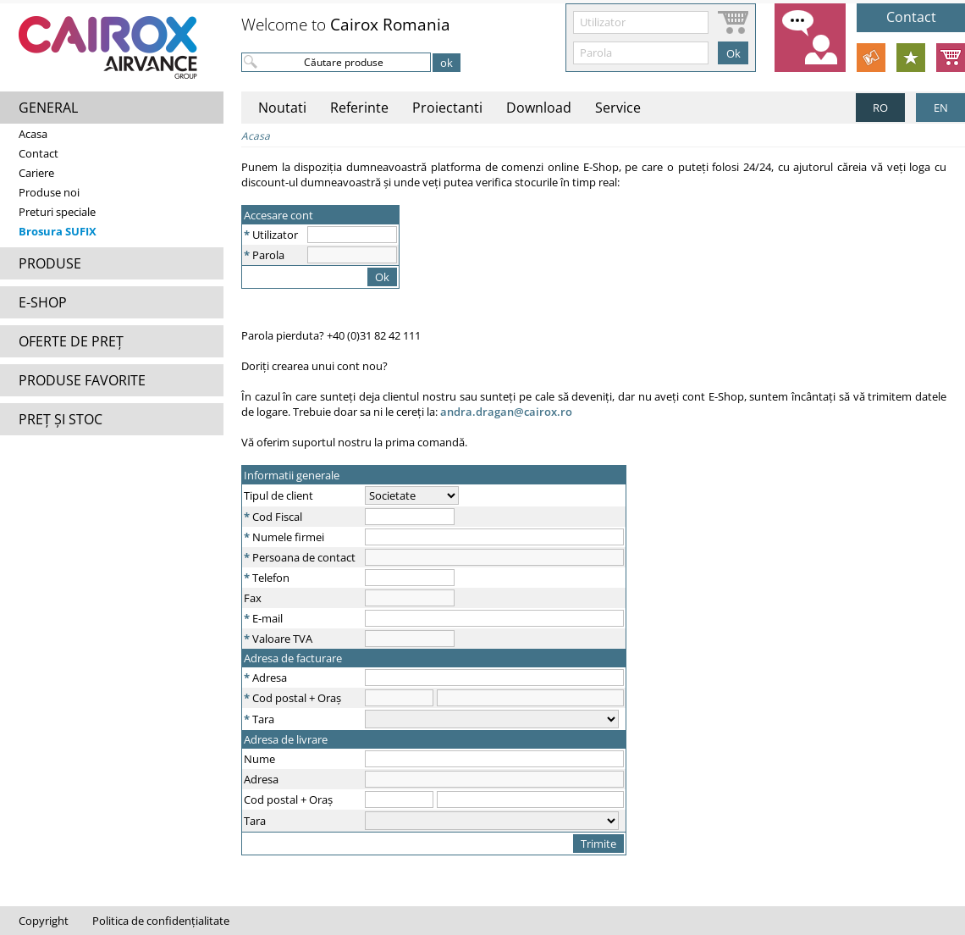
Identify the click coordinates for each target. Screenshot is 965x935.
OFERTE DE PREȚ (71, 341)
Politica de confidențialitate (160, 920)
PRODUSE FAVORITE (82, 380)
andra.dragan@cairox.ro (506, 411)
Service (618, 107)
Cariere (36, 172)
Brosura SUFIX (57, 231)
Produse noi (49, 192)
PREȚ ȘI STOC (60, 419)
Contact (38, 153)
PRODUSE (50, 263)
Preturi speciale (57, 211)
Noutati (282, 107)
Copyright (44, 920)
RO (880, 107)
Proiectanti (447, 107)
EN (941, 107)
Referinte (359, 107)
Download (538, 107)
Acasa (33, 133)
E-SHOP (43, 302)
